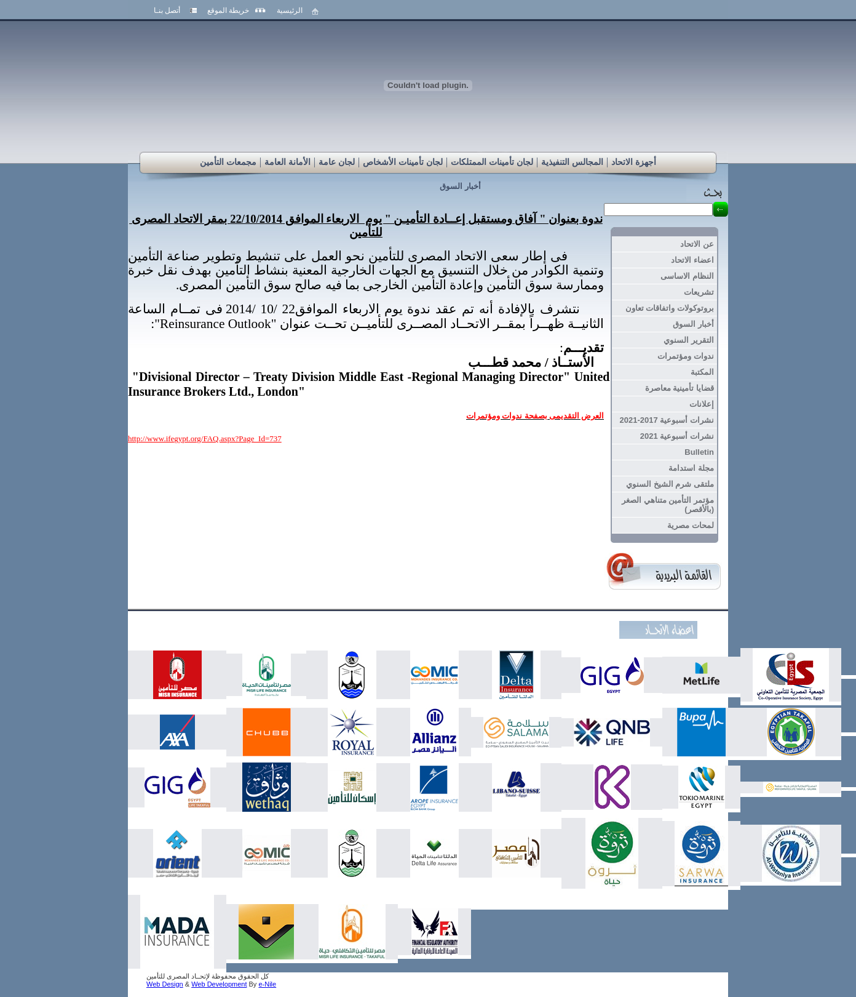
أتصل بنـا (167, 10)
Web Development (219, 984)
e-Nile (267, 984)
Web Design (164, 984)
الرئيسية (290, 10)
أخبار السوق (460, 186)
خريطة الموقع (228, 10)
